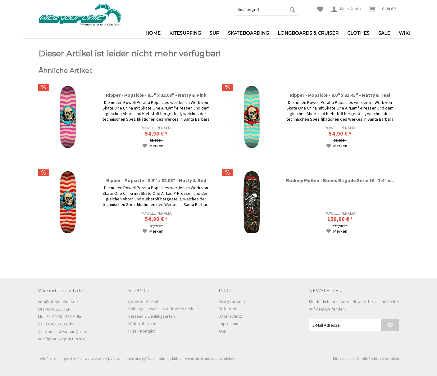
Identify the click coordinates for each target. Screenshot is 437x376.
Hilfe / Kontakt (141, 331)
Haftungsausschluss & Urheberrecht (161, 308)
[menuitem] (266, 9)
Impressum (229, 323)
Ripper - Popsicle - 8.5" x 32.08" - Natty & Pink (156, 95)
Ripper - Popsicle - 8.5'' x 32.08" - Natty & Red (156, 180)
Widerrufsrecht (142, 323)
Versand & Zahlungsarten (151, 316)
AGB (222, 331)
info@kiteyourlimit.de (58, 301)
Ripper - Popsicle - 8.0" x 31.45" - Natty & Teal (340, 95)
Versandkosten (122, 358)
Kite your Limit (232, 301)
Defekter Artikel (143, 301)
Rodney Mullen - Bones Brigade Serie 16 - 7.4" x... (340, 180)
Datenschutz (230, 316)
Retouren (227, 308)
